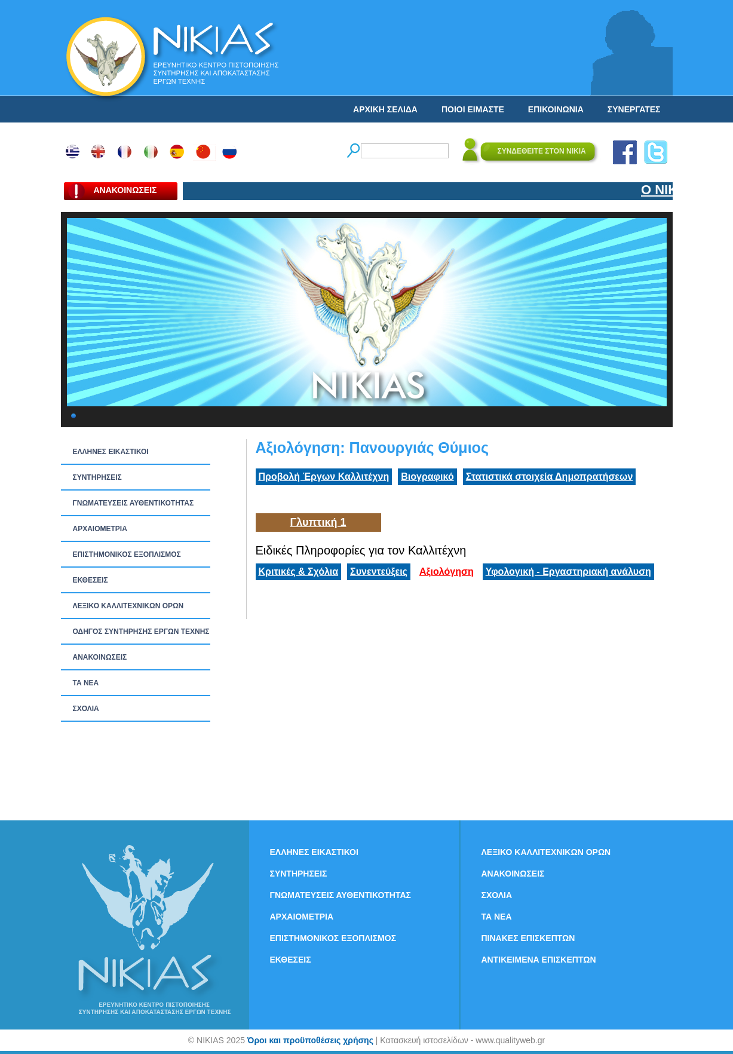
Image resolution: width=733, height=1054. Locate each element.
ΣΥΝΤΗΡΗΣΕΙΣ (97, 477)
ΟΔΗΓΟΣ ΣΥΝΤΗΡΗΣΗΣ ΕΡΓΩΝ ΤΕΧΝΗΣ (141, 631)
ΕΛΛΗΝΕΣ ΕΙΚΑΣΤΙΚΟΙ (111, 452)
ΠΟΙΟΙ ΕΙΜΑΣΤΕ (472, 109)
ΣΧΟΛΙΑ (86, 708)
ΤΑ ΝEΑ (86, 683)
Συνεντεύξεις (378, 571)
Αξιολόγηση (446, 571)
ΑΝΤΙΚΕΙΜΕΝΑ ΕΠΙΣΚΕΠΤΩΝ (538, 959)
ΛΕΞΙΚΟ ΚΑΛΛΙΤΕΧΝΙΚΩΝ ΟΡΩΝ (128, 606)
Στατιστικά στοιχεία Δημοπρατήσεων (549, 476)
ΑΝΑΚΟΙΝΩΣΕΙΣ (100, 657)
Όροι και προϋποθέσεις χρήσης (310, 1040)
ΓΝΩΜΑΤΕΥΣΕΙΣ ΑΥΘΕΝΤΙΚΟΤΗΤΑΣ (133, 503)
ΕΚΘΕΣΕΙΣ (90, 580)
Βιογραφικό (427, 476)
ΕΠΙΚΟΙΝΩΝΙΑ (556, 109)
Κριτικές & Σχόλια (299, 571)
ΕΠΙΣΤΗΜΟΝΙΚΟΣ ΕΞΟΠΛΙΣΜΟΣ (127, 554)
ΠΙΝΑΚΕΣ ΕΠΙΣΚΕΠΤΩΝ (528, 938)
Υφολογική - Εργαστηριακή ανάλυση (568, 571)
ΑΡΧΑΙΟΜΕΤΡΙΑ (100, 529)
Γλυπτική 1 (318, 522)
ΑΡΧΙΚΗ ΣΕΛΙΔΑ (385, 109)
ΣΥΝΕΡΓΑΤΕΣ (634, 109)
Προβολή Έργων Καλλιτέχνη (324, 476)
